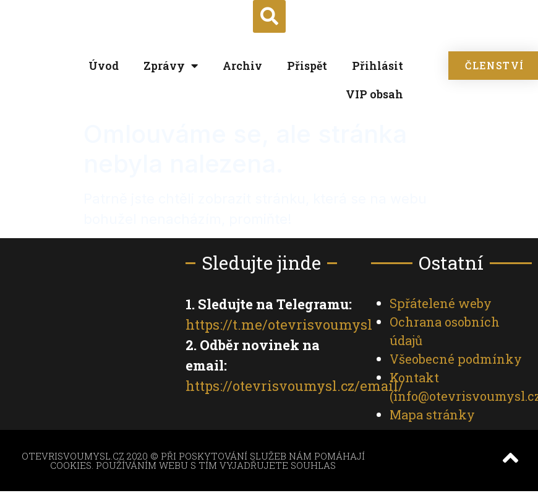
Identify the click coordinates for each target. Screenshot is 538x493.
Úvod (103, 65)
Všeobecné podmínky (456, 359)
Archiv (242, 65)
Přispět (307, 65)
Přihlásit (377, 65)
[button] (269, 16)
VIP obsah (374, 94)
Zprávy (170, 65)
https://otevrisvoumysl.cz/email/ (295, 386)
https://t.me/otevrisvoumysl (279, 324)
